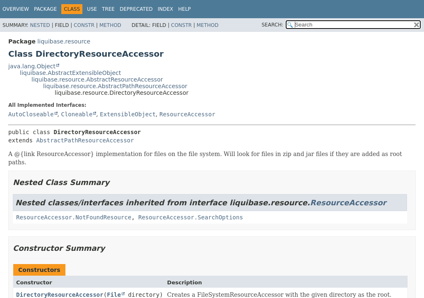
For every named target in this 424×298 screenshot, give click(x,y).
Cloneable (76, 114)
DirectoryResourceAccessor (60, 294)
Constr (84, 25)
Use (92, 9)
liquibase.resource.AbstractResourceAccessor (97, 79)
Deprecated (136, 9)
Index (165, 9)
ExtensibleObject (128, 114)
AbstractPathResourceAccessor (85, 140)
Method (110, 25)
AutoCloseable (31, 114)
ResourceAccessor (187, 114)
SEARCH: (273, 25)
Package (45, 9)
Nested (40, 25)
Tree (108, 9)
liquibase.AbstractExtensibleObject (70, 73)
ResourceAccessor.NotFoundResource (73, 217)
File (114, 294)
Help (184, 9)
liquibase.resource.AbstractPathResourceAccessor (115, 86)
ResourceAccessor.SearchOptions (190, 217)
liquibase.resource (63, 41)
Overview (15, 9)
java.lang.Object (31, 66)
